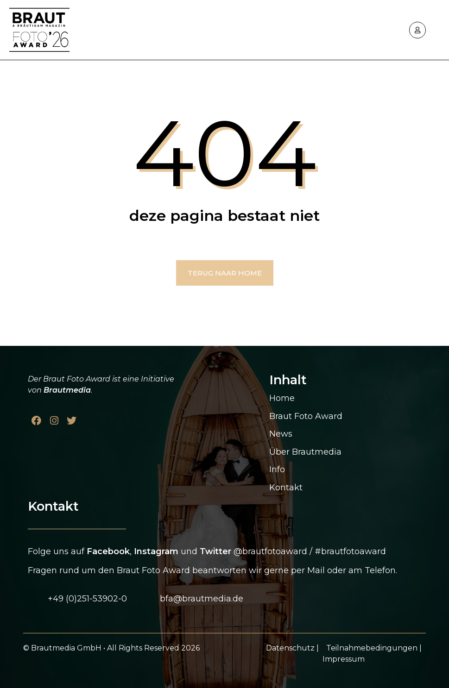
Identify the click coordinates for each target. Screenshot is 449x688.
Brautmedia (67, 390)
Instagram (156, 551)
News (280, 434)
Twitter (215, 551)
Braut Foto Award (305, 416)
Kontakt (286, 488)
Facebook (108, 551)
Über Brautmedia (305, 452)
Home (282, 398)
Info (277, 470)
